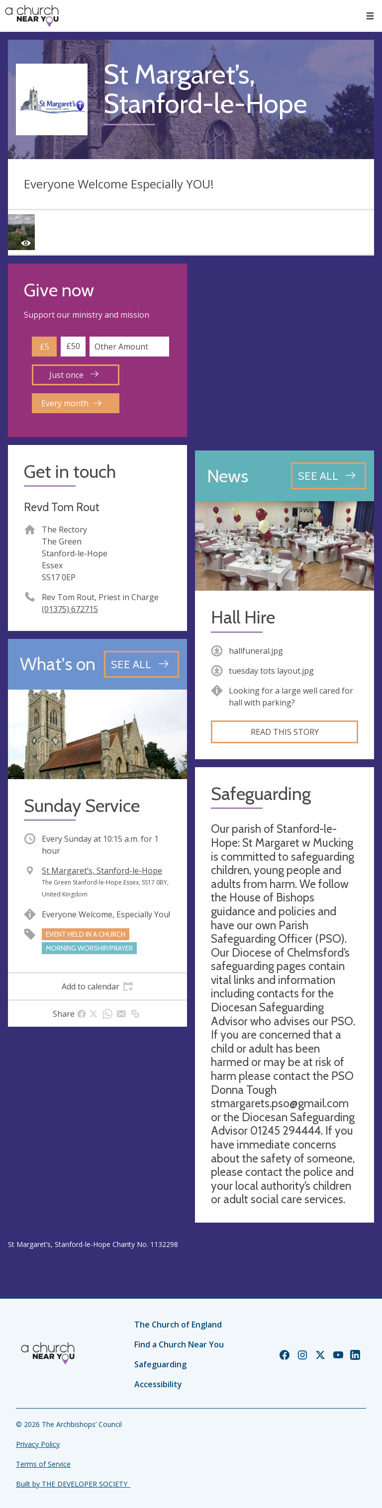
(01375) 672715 (70, 609)
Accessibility (158, 1384)
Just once (73, 374)
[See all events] (141, 664)
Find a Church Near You (179, 1344)
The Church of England (178, 1324)
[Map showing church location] (284, 353)
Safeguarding (160, 1364)
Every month (71, 403)
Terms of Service (43, 1464)
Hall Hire (243, 617)
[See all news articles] (328, 475)
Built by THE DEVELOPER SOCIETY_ (73, 1484)
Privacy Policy (38, 1444)
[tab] (97, 986)
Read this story (285, 731)
